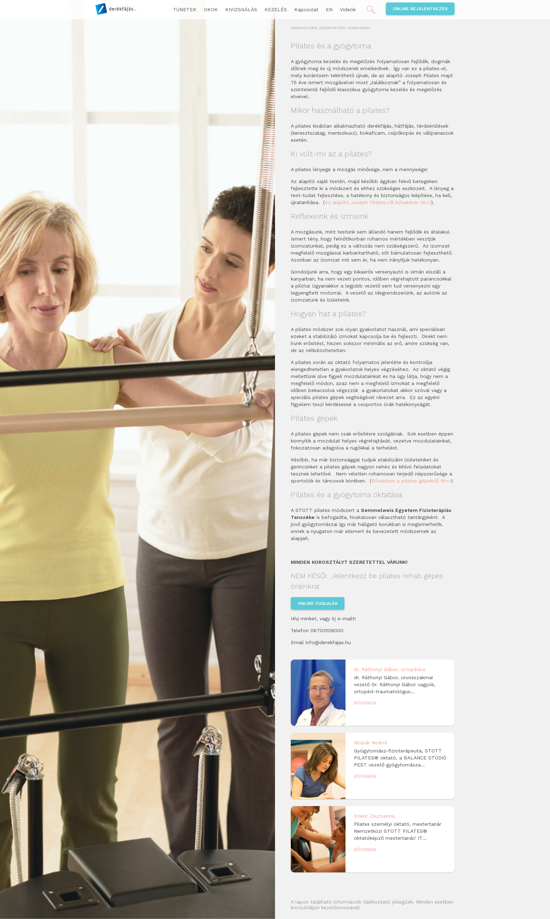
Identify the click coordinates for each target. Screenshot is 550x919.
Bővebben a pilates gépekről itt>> (411, 481)
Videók (348, 9)
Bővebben (365, 703)
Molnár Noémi (370, 742)
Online (420, 8)
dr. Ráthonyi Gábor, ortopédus (389, 669)
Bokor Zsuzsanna (374, 816)
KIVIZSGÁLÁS (241, 9)
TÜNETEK (184, 9)
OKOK (211, 9)
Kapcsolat (306, 9)
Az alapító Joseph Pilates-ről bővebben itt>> (378, 202)
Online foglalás (317, 603)
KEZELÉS (275, 9)
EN (329, 9)
